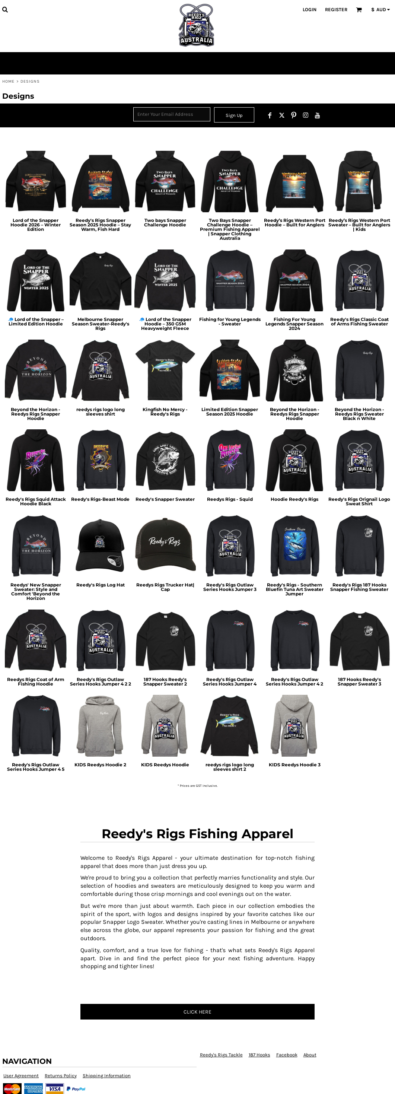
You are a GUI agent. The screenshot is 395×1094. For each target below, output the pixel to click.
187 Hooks (259, 1055)
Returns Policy (61, 1075)
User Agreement (21, 1075)
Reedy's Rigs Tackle (221, 1055)
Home (8, 81)
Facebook (286, 1055)
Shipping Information (107, 1075)
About (309, 1055)
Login (309, 9)
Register (336, 9)
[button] (5, 9)
